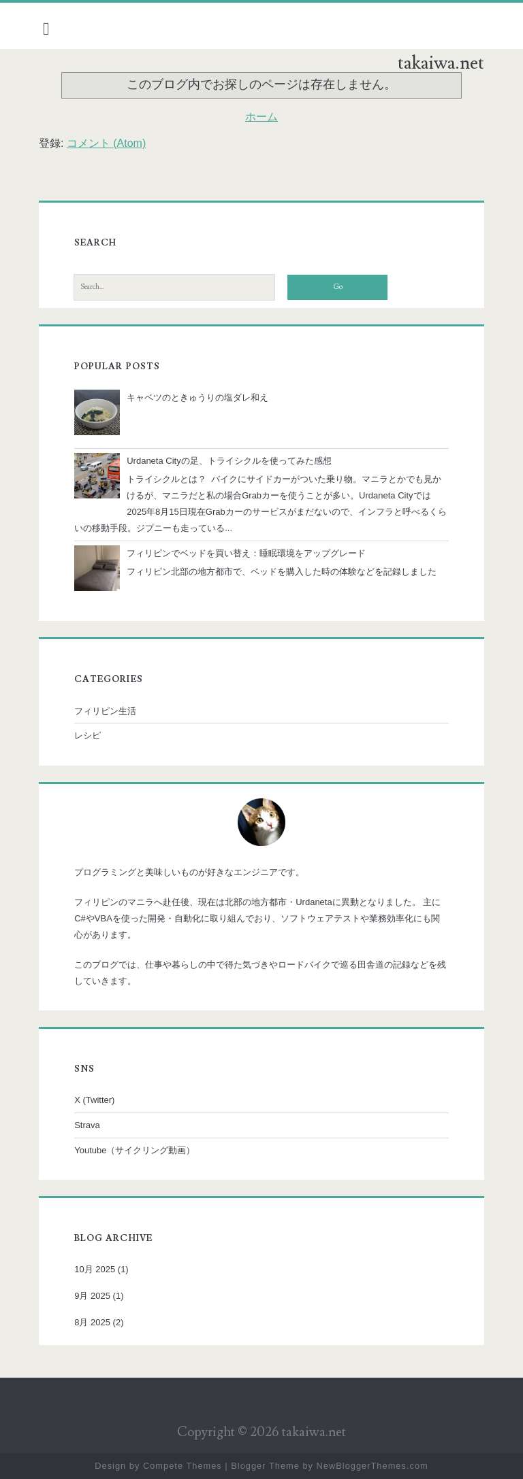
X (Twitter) (94, 1100)
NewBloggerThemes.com (372, 1466)
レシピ (87, 735)
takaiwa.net (441, 63)
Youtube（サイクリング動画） (134, 1150)
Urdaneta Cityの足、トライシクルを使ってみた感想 (229, 461)
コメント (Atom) (106, 143)
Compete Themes (182, 1466)
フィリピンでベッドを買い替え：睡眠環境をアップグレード (246, 553)
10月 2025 (94, 1269)
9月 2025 (92, 1296)
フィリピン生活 (105, 711)
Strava (87, 1125)
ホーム (261, 116)
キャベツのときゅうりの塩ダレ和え (197, 397)
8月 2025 (92, 1322)
